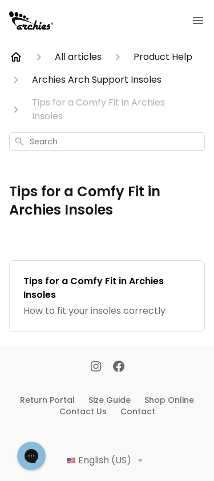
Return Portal (47, 400)
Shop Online (169, 400)
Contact (137, 411)
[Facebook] (119, 367)
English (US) (107, 460)
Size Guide (109, 400)
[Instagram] (96, 367)
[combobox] (107, 141)
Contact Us (83, 411)
